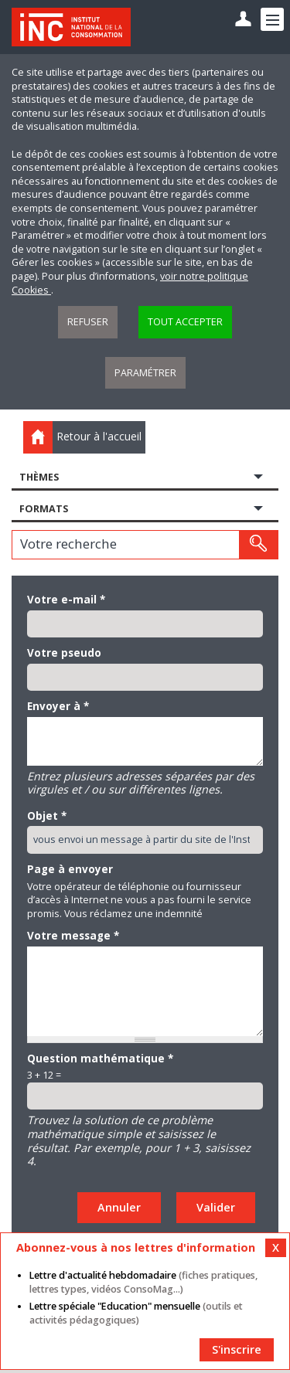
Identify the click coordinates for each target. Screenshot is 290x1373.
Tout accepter (185, 321)
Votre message (73, 936)
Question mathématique (100, 1058)
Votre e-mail (66, 600)
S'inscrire (236, 1349)
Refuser (87, 321)
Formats (43, 508)
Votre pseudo (64, 653)
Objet (47, 816)
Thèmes (39, 477)
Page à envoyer (70, 869)
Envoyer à (58, 706)
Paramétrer (145, 372)
